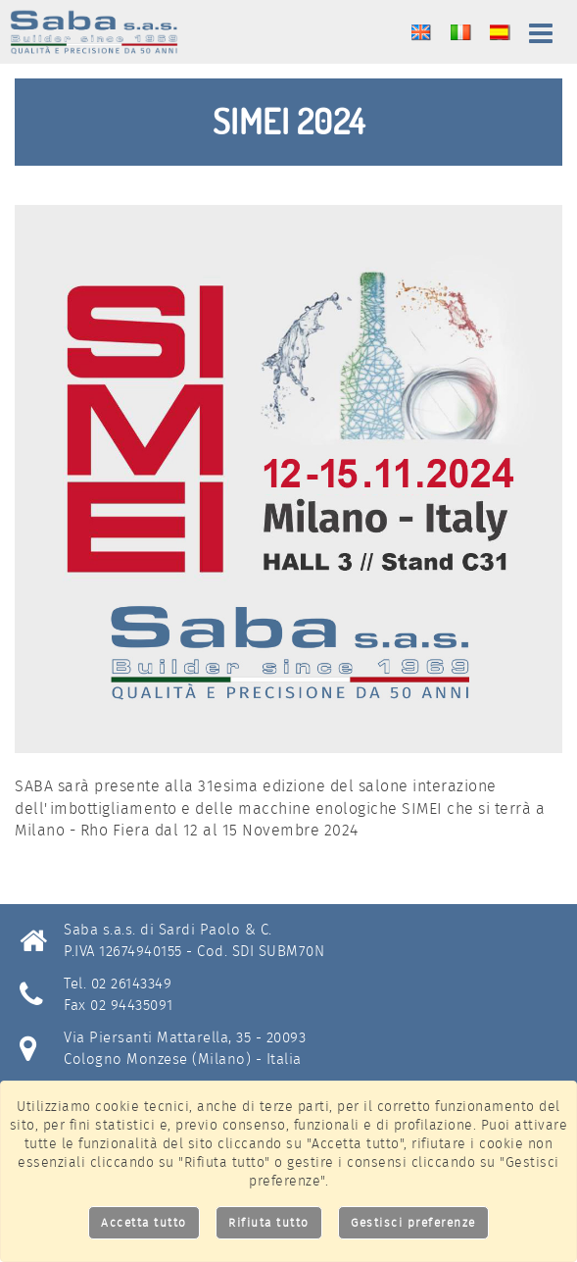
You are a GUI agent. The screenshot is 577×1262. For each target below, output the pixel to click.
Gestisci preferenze (413, 1222)
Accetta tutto (144, 1222)
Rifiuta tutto (269, 1222)
